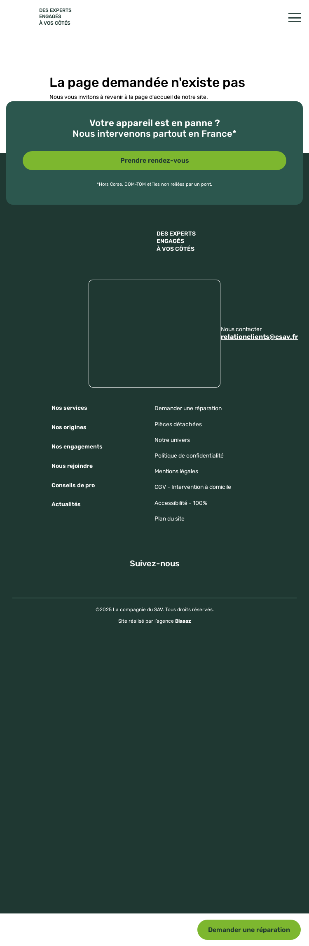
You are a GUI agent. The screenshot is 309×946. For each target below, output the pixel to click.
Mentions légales (176, 471)
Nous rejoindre (72, 465)
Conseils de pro (73, 485)
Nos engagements (77, 446)
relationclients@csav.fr (259, 337)
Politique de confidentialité (189, 455)
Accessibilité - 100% (180, 503)
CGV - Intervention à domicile (192, 487)
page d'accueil (154, 96)
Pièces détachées (178, 424)
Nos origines (69, 427)
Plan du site (169, 518)
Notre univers (172, 440)
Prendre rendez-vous (154, 160)
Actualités (66, 504)
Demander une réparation (249, 930)
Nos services (69, 407)
